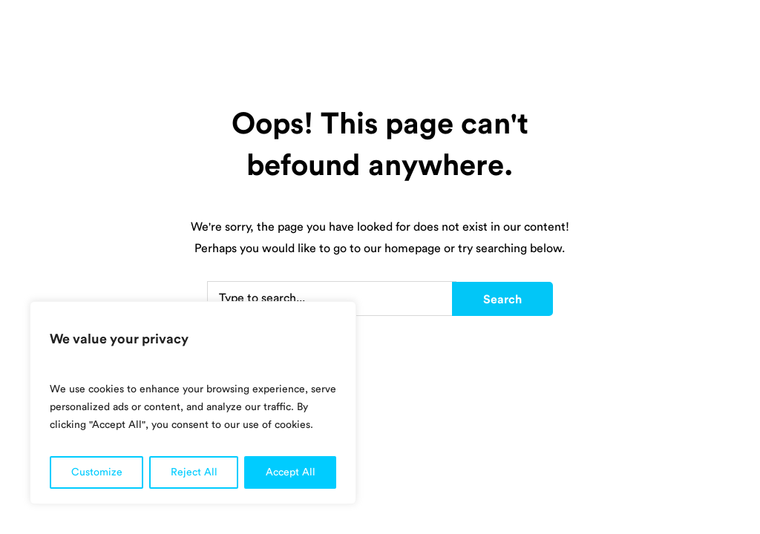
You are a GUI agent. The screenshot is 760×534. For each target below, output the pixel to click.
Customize (96, 472)
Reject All (194, 472)
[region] (193, 402)
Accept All (290, 472)
